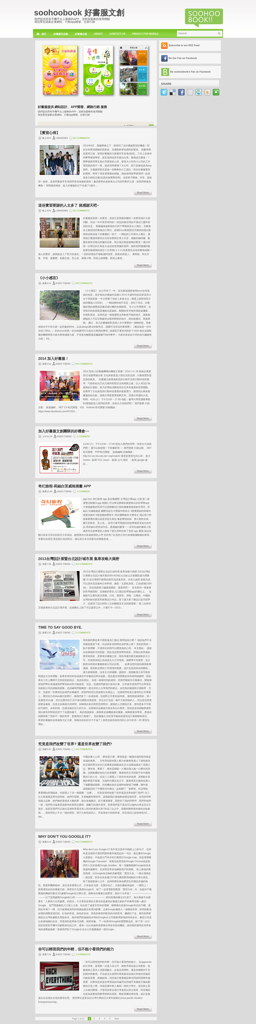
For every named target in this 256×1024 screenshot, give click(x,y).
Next (116, 1018)
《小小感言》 (49, 278)
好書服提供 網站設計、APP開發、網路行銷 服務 (72, 107)
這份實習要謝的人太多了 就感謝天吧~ (68, 205)
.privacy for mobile (145, 33)
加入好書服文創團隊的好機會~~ (63, 431)
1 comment (83, 436)
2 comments (83, 632)
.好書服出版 (80, 34)
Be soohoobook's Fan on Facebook (190, 71)
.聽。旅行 (41, 34)
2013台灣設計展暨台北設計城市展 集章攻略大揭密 (78, 559)
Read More (143, 192)
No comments (81, 138)
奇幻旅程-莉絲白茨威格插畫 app (64, 486)
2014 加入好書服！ (53, 358)
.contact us (117, 33)
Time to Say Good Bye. (60, 627)
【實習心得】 (49, 133)
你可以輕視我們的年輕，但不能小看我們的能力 (76, 949)
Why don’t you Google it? (64, 836)
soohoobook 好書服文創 (79, 12)
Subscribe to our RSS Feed (184, 45)
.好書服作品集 (60, 34)
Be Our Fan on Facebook (183, 58)
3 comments (83, 954)
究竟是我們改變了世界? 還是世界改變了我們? (75, 744)
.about (98, 33)
